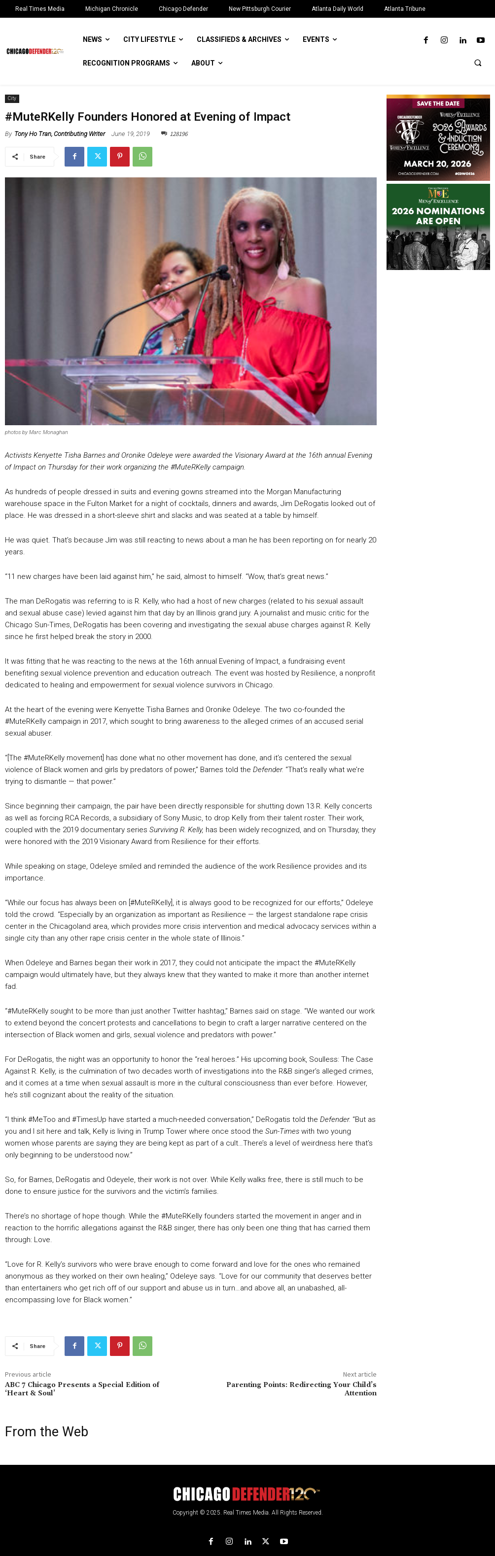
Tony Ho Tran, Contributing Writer (59, 133)
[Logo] (247, 1494)
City (12, 99)
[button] (477, 62)
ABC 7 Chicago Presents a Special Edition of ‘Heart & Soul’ (82, 1389)
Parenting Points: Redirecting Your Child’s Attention (301, 1389)
